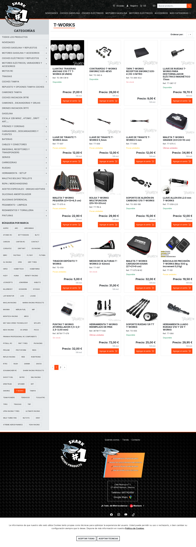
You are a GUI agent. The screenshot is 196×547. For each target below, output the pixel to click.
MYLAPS (37, 323)
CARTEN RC (20, 242)
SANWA (27, 364)
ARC (16, 228)
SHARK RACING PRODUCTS (33, 370)
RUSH (16, 364)
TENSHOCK (25, 397)
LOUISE (33, 296)
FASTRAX (17, 255)
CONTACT (35, 242)
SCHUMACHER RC (10, 370)
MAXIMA (6, 309)
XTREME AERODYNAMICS (13, 425)
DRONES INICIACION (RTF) (15, 108)
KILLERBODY (8, 289)
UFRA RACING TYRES (11, 411)
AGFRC (5, 228)
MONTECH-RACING (10, 316)
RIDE (23, 357)
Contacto (136, 438)
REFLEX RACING (9, 357)
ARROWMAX (29, 228)
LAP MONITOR (8, 296)
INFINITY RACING (31, 276)
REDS (34, 350)
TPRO (5, 404)
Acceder (118, 5)
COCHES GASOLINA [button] (70, 13)
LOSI (22, 296)
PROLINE (6, 350)
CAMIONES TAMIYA (12, 92)
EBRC (5, 255)
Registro (132, 5)
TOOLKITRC (40, 397)
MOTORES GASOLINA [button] (116, 13)
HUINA (16, 276)
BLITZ (37, 235)
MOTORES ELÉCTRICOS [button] (141, 13)
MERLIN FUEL (21, 309)
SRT (32, 384)
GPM (20, 262)
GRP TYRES (32, 262)
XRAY (38, 418)
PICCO (36, 330)
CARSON (6, 242)
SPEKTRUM (7, 384)
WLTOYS (26, 418)
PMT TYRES (23, 343)
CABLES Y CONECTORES (14, 144)
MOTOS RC (7, 71)
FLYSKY (30, 255)
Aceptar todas (86, 538)
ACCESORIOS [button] (161, 13)
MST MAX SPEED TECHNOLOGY (15, 323)
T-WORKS (20, 391)
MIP (33, 309)
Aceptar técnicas (108, 538)
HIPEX (5, 269)
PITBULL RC (7, 343)
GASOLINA (7, 113)
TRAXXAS (17, 404)
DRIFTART (22, 248)
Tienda (125, 438)
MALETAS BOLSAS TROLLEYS (17, 178)
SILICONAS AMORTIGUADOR (16, 194)
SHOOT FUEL (8, 377)
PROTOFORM (21, 350)
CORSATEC (7, 248)
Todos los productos (15, 37)
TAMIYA (33, 391)
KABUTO (37, 282)
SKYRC (22, 377)
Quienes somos (112, 438)
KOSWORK (23, 289)
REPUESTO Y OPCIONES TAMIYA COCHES (23, 87)
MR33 (26, 316)
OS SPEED (24, 330)
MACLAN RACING (9, 303)
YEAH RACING (34, 425)
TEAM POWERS (9, 397)
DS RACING (36, 248)
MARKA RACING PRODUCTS (33, 303)
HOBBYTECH (19, 269)
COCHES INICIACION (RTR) (15, 97)
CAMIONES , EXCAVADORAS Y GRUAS (21, 103)
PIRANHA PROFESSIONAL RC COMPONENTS (20, 337)
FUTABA (42, 255)
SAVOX (39, 364)
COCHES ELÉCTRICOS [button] (93, 13)
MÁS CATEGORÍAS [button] (179, 13)
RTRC (5, 364)
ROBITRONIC (36, 357)
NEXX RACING (8, 330)
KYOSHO (36, 289)
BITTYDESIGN (23, 235)
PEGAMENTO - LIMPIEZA (14, 205)
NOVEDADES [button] (51, 13)
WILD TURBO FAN (9, 418)
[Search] (172, 6)
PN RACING (38, 343)
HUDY (5, 276)
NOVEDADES (8, 42)
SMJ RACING (36, 377)
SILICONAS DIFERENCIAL (14, 199)
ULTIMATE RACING (33, 411)
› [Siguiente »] (64, 367)
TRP (29, 404)
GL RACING (7, 262)
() (143, 5)
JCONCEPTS (8, 282)
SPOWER (21, 384)
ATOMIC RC (7, 235)
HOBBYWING (35, 269)
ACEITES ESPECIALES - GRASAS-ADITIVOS (23, 189)
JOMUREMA (23, 282)
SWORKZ (6, 391)
